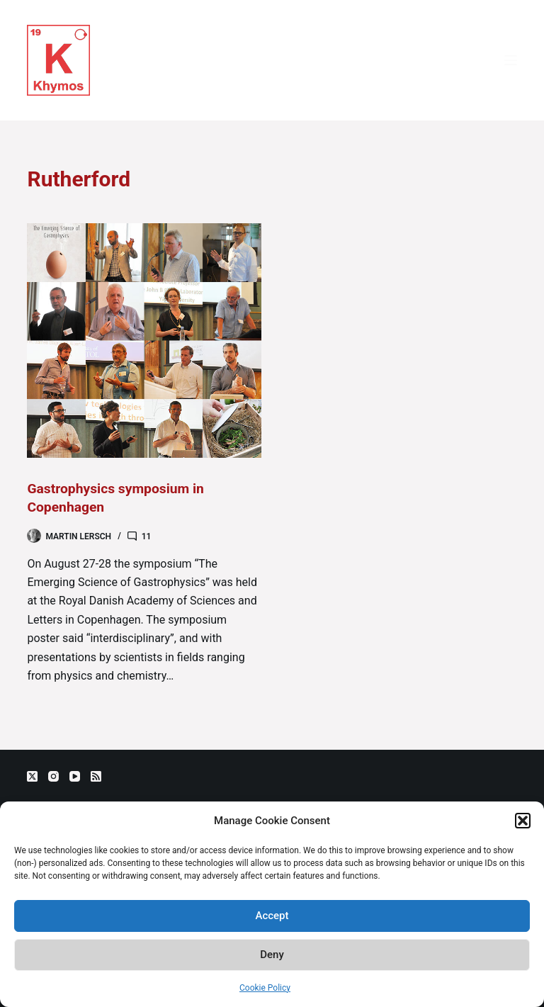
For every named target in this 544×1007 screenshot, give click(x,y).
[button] (523, 821)
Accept (271, 915)
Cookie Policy (264, 988)
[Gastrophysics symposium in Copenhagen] (144, 340)
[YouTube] (74, 776)
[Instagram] (53, 776)
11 (147, 536)
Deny (272, 954)
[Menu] (510, 60)
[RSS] (96, 776)
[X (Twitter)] (32, 776)
